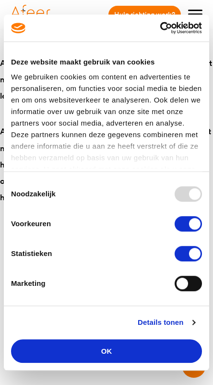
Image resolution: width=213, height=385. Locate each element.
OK (106, 351)
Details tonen (160, 322)
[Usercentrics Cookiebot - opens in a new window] (160, 28)
